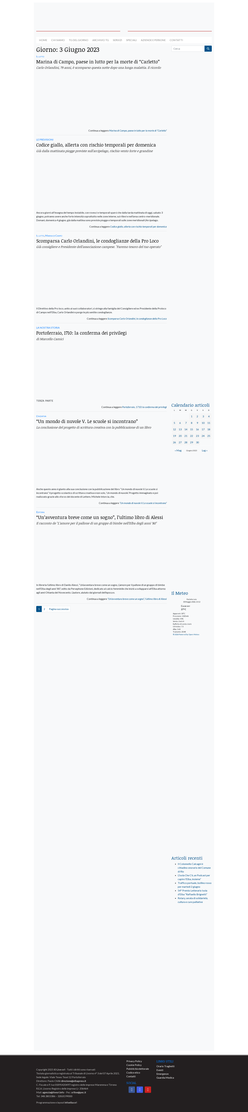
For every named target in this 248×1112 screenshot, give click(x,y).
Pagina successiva (58, 608)
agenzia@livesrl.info (53, 1092)
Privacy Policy (134, 1061)
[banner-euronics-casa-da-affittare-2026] (191, 559)
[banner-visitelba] (191, 945)
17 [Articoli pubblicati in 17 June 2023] (203, 429)
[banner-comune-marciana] (191, 959)
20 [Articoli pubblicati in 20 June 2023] (180, 435)
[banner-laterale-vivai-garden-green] (191, 788)
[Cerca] (188, 49)
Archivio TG (100, 40)
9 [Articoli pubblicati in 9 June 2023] (197, 422)
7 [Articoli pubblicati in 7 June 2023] (186, 422)
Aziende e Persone (153, 40)
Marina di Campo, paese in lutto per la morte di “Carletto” (98, 61)
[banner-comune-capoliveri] (191, 987)
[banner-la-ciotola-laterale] (191, 273)
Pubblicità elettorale (137, 1068)
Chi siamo (58, 40)
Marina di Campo (53, 235)
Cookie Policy (134, 1064)
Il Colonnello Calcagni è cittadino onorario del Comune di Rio (194, 867)
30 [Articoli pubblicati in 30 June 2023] (197, 442)
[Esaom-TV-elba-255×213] (191, 511)
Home (43, 40)
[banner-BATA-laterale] (191, 474)
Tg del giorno (78, 40)
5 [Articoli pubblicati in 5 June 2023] (174, 422)
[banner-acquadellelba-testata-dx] (191, 13)
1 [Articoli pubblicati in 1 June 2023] (191, 416)
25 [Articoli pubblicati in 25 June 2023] (208, 435)
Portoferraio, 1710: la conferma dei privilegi (81, 333)
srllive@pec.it (78, 1092)
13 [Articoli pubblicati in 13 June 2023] (180, 429)
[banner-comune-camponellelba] (191, 1015)
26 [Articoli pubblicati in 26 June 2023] (174, 442)
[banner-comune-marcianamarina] (191, 1029)
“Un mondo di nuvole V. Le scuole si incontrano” (87, 421)
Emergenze (162, 1073)
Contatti (176, 40)
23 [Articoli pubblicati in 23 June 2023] (197, 435)
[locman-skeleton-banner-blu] (191, 346)
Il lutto (40, 56)
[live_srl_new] (191, 922)
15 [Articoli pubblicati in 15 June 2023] (191, 429)
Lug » (205, 450)
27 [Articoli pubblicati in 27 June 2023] (180, 442)
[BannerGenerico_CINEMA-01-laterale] (191, 200)
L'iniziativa (41, 415)
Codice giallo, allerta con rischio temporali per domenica (96, 145)
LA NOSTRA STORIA (48, 327)
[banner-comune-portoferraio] (191, 1001)
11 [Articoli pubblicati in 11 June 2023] (208, 422)
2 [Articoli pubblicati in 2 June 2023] (197, 416)
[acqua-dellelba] (191, 384)
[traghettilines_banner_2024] (191, 129)
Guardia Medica (165, 1077)
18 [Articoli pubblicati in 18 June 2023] (208, 429)
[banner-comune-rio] (191, 973)
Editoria (40, 511)
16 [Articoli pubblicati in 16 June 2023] (197, 429)
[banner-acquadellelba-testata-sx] (56, 13)
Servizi (117, 40)
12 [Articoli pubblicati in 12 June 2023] (174, 429)
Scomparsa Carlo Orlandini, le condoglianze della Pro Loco (97, 241)
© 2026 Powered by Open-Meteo (186, 634)
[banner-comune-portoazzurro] (191, 1043)
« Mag (178, 450)
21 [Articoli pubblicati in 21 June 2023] (185, 435)
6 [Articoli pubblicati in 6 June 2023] (180, 422)
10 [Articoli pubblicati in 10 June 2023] (203, 422)
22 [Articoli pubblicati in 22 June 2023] (191, 435)
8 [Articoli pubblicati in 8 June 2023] (191, 422)
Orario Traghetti (165, 1066)
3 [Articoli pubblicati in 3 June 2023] (203, 416)
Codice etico (133, 1072)
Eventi (159, 1069)
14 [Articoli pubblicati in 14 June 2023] (185, 429)
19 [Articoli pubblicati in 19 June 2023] (174, 435)
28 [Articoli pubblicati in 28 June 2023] (185, 442)
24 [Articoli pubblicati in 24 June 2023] (203, 435)
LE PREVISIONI (44, 139)
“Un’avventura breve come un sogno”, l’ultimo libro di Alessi (99, 517)
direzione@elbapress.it (73, 1080)
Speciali (131, 40)
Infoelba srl (71, 1102)
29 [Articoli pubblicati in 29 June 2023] (191, 442)
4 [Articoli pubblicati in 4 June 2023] (209, 416)
